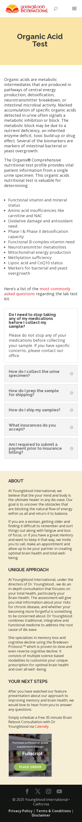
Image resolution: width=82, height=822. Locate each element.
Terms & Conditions (53, 810)
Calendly (42, 726)
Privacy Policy (20, 810)
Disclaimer (41, 815)
